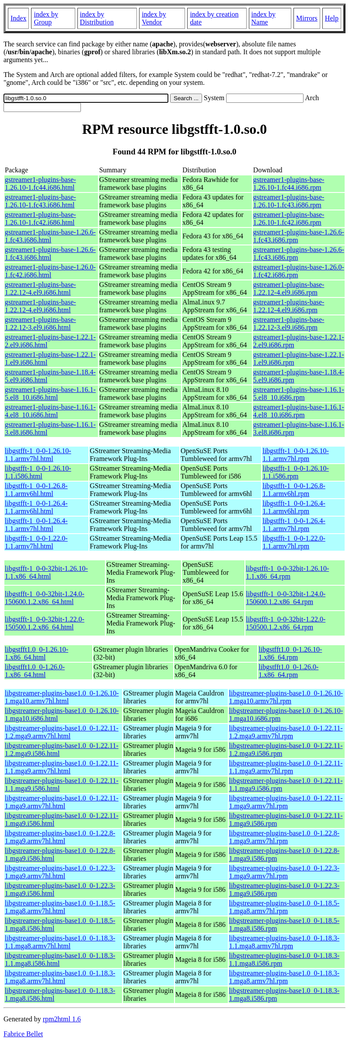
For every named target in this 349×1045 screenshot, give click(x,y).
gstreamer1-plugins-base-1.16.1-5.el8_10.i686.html (50, 393)
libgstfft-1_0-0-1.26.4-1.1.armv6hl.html (36, 507)
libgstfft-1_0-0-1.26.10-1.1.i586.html (38, 472)
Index (18, 18)
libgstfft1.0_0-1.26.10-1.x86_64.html (36, 653)
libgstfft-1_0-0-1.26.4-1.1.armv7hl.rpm (293, 524)
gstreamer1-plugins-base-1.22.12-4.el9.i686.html (40, 288)
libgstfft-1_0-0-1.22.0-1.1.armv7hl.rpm (293, 542)
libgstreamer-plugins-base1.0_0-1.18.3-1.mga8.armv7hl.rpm (284, 977)
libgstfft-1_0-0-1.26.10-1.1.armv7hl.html (38, 454)
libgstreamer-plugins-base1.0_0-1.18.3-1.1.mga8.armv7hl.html (60, 942)
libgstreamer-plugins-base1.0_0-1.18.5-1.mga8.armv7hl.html (60, 907)
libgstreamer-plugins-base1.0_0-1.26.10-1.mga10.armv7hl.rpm (286, 697)
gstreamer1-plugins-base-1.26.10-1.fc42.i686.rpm (289, 218)
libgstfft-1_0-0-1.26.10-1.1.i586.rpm (295, 472)
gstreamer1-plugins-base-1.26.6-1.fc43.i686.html (50, 236)
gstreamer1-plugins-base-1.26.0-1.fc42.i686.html (50, 271)
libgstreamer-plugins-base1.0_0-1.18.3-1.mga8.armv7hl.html (60, 977)
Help (332, 18)
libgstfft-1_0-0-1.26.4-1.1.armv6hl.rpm (293, 507)
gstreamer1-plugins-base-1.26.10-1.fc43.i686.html (40, 201)
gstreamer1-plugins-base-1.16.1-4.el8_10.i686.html (50, 411)
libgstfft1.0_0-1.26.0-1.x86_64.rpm (288, 670)
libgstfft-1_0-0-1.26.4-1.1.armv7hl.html (36, 524)
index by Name (263, 18)
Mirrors (307, 18)
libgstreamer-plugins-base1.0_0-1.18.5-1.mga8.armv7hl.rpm (284, 907)
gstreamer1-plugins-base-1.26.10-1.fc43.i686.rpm (289, 201)
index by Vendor (154, 18)
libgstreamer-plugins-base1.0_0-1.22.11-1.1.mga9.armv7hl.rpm (286, 767)
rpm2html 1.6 (62, 1019)
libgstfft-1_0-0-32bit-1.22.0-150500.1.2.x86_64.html (44, 623)
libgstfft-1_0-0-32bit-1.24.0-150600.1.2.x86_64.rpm (285, 597)
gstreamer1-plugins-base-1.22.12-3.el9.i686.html (40, 323)
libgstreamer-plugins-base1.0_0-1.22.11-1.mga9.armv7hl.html (62, 802)
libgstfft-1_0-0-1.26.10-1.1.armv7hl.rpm (295, 454)
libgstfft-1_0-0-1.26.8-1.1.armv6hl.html (36, 489)
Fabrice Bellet (23, 1034)
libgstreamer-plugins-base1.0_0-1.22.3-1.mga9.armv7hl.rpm (284, 872)
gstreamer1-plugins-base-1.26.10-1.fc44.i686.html (40, 183)
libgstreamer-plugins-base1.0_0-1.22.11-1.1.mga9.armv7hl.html (62, 767)
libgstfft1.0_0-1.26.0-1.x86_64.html (35, 670)
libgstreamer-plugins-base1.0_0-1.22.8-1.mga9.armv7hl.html (60, 837)
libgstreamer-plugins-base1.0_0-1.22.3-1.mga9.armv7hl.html (60, 872)
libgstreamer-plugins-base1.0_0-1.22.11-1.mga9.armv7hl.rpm (286, 802)
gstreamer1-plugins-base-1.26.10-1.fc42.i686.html (40, 218)
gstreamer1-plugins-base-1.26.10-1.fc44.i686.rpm (289, 183)
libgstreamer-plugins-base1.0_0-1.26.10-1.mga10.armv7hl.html (62, 697)
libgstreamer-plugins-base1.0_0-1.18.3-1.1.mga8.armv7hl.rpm (284, 942)
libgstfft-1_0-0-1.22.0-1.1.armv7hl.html (36, 542)
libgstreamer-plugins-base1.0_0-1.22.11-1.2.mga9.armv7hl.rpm (286, 732)
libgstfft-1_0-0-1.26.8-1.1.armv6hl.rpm (293, 489)
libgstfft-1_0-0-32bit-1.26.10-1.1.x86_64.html (46, 572)
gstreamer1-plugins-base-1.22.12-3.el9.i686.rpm (289, 323)
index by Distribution (97, 18)
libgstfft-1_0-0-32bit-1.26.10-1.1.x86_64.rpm (287, 572)
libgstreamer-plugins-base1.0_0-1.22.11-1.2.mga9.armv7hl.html (62, 732)
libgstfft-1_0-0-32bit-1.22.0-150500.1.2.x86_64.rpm (285, 623)
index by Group (46, 18)
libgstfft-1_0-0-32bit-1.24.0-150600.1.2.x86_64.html (44, 597)
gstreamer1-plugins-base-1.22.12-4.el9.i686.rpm (289, 288)
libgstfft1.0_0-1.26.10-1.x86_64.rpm (290, 653)
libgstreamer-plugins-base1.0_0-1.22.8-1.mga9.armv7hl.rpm (284, 837)
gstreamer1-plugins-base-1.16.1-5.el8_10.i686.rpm (298, 393)
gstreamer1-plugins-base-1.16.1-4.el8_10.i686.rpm (298, 411)
